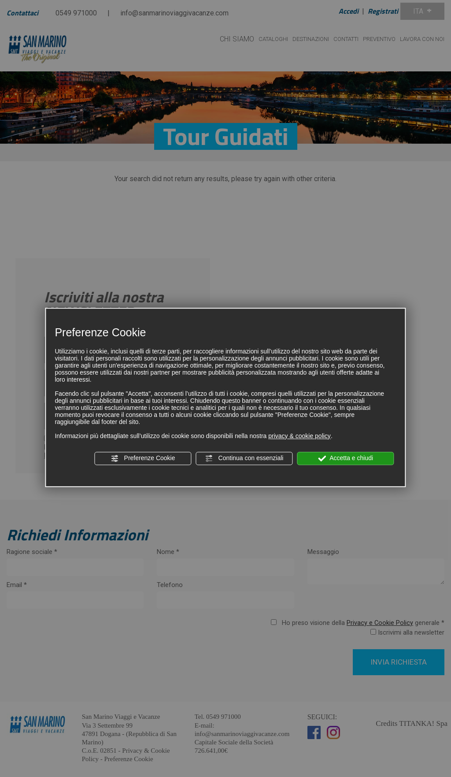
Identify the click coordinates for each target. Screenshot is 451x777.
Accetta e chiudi (345, 458)
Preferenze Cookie (143, 458)
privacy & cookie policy (299, 435)
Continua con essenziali (244, 458)
